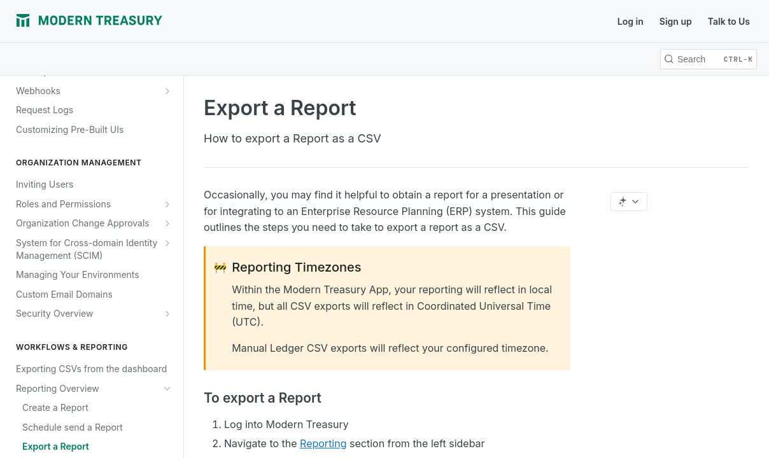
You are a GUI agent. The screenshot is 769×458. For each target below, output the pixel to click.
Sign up (676, 21)
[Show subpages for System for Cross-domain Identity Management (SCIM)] (167, 243)
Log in (630, 21)
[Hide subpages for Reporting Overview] (167, 389)
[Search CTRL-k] (708, 59)
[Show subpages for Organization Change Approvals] (167, 223)
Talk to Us (729, 21)
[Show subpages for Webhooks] (167, 91)
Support (325, 21)
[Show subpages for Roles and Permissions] (167, 204)
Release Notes (261, 21)
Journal (198, 21)
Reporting (323, 443)
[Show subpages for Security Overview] (167, 314)
